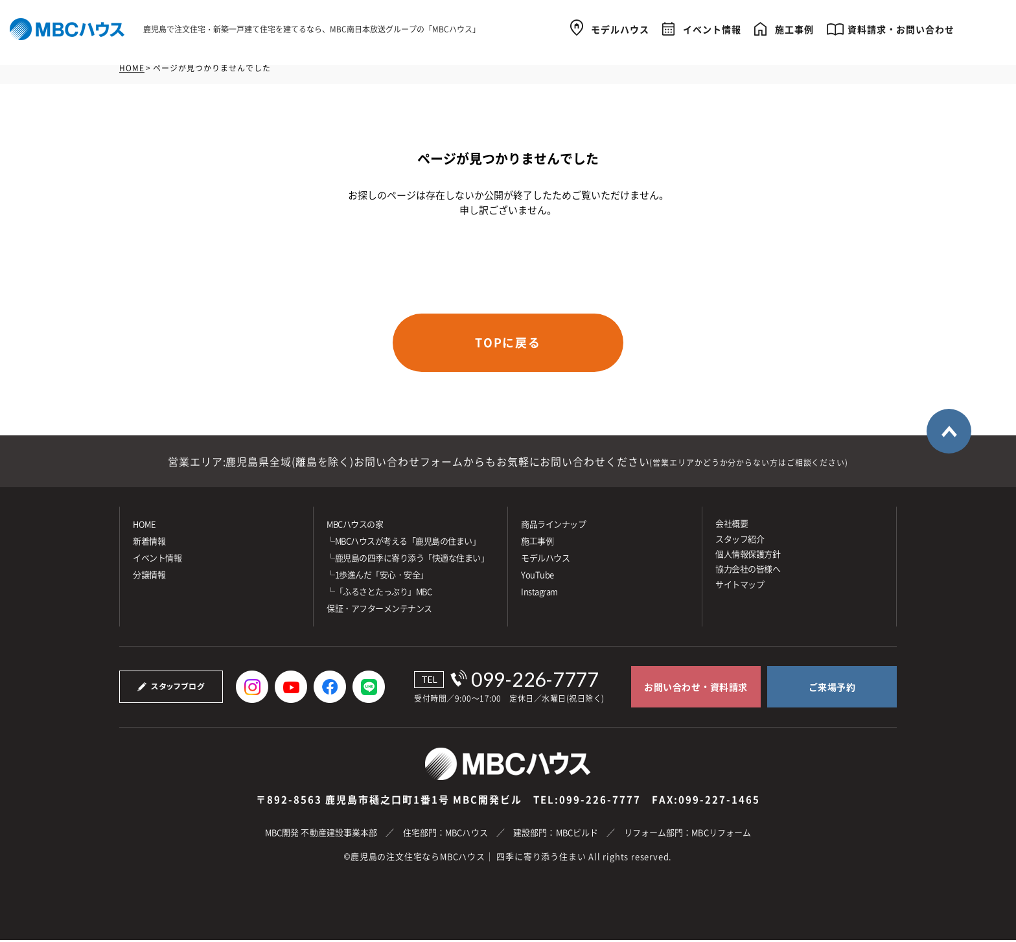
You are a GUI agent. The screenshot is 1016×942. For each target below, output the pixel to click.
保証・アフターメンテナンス (379, 610)
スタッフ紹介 (739, 540)
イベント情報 (712, 27)
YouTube (537, 576)
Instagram (539, 593)
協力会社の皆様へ (747, 570)
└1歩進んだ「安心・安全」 (377, 576)
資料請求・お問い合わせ (901, 27)
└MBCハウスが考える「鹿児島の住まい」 (403, 542)
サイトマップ (739, 586)
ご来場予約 (832, 688)
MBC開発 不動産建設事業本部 (321, 834)
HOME (131, 68)
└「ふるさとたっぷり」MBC (379, 593)
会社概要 (731, 525)
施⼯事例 (537, 542)
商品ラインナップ (553, 526)
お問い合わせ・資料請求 (696, 688)
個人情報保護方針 (747, 555)
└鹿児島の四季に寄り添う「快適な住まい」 (408, 559)
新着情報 (149, 542)
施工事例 (794, 27)
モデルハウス (620, 27)
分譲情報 (149, 576)
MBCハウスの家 (355, 526)
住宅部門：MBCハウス (445, 834)
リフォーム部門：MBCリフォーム (688, 834)
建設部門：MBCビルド (555, 834)
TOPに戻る (508, 343)
